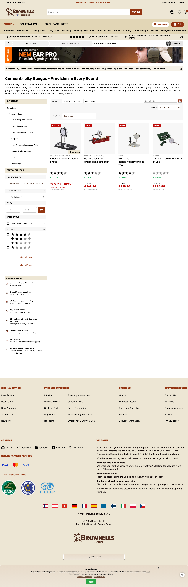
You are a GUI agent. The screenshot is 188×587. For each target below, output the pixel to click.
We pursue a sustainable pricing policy (25, 342)
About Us (169, 401)
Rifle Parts (9, 30)
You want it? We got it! (18, 285)
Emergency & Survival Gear (173, 30)
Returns (123, 414)
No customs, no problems (20, 303)
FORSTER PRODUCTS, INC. (70, 87)
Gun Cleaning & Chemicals (146, 30)
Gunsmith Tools (104, 30)
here (148, 572)
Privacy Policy (99, 577)
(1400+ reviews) (101, 37)
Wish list (180, 12)
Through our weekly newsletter (22, 324)
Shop (8, 24)
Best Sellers (7, 401)
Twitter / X (75, 447)
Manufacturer (8, 395)
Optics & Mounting (122, 30)
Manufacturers (56, 24)
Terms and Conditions (130, 408)
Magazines (54, 30)
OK (41, 210)
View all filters (26, 257)
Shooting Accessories (84, 30)
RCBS (52, 87)
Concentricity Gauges (57, 189)
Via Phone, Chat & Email (19, 294)
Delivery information (129, 421)
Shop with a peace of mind (20, 312)
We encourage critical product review (25, 333)
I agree (91, 581)
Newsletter (6, 421)
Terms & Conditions (84, 577)
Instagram (24, 447)
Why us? (123, 395)
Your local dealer (127, 401)
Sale (180, 24)
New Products (8, 408)
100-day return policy (172, 2)
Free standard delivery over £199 (93, 2)
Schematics (28, 24)
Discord (7, 447)
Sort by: (56, 116)
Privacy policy (172, 421)
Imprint (168, 414)
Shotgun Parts (40, 30)
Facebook (42, 447)
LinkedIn (58, 447)
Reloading (66, 30)
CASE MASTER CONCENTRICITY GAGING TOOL (131, 162)
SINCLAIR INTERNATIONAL (104, 87)
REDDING (156, 156)
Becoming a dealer (174, 408)
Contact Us (170, 395)
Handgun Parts (24, 30)
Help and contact (14, 2)
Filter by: (154, 107)
